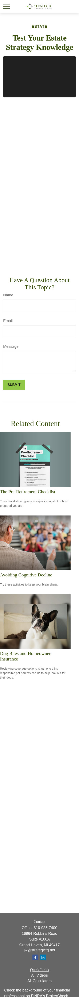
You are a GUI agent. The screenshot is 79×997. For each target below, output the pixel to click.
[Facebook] (35, 957)
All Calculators (39, 981)
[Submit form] (14, 385)
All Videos (39, 975)
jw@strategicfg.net (39, 950)
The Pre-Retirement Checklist (27, 491)
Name (8, 295)
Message (11, 346)
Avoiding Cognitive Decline (26, 574)
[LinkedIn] (43, 957)
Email (8, 321)
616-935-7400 (45, 928)
